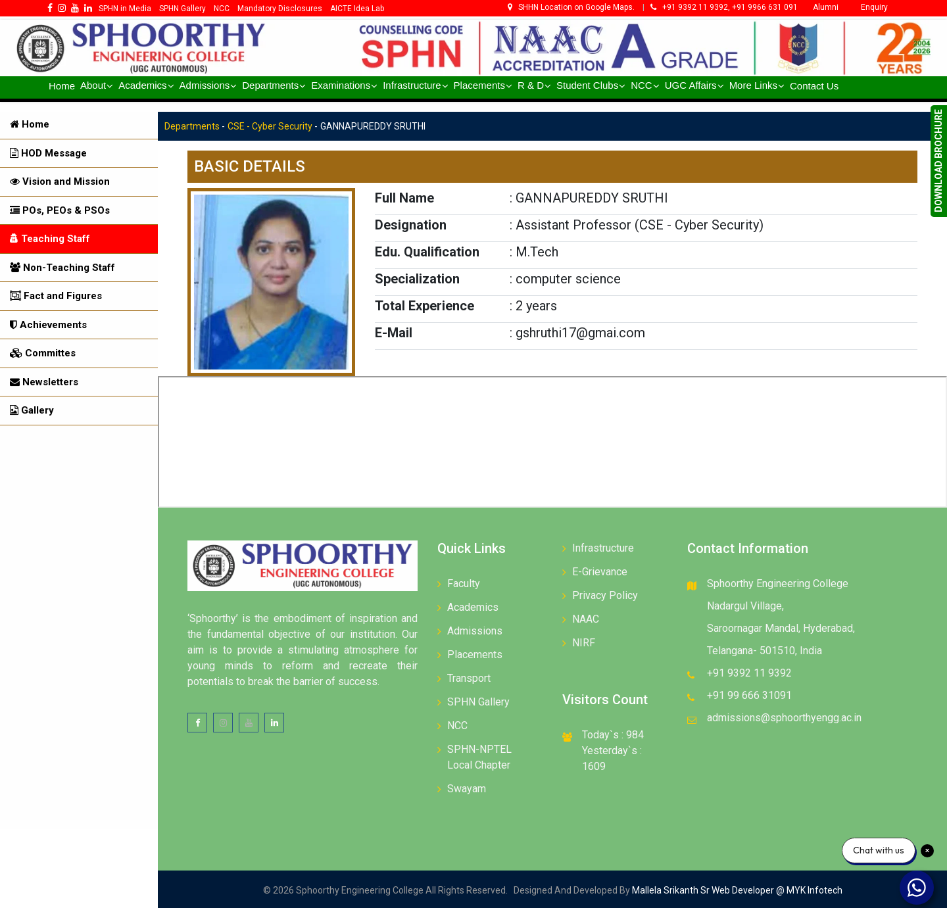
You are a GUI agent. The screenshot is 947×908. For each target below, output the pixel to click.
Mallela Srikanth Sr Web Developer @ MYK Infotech (736, 890)
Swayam (466, 788)
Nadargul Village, (745, 606)
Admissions (474, 631)
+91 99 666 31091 (749, 695)
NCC (457, 725)
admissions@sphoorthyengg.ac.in (784, 717)
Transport (469, 678)
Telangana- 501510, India (764, 650)
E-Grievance (599, 571)
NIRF (583, 642)
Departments (192, 126)
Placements (474, 654)
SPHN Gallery (478, 702)
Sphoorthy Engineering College (777, 583)
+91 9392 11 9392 (749, 673)
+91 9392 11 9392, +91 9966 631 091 (724, 7)
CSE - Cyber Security (270, 126)
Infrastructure (603, 548)
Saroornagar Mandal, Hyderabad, (781, 628)
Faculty (463, 583)
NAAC (585, 619)
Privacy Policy (605, 595)
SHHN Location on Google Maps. (572, 7)
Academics (472, 607)
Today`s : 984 (613, 735)
